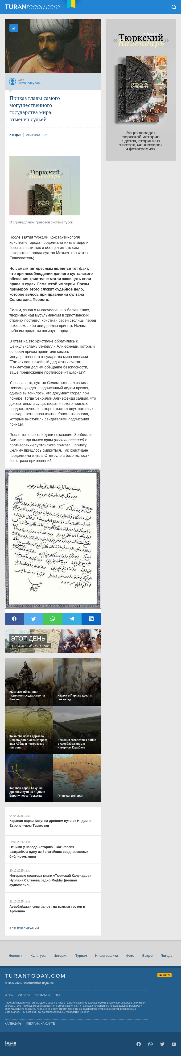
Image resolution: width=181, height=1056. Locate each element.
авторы (24, 994)
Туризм (81, 956)
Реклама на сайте (40, 1023)
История (60, 956)
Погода (166, 956)
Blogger (84, 1011)
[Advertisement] (44, 185)
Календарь (13, 1023)
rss (58, 994)
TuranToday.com (33, 7)
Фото (130, 956)
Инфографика (106, 956)
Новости (16, 956)
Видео (147, 956)
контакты (42, 994)
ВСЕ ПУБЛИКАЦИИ (24, 928)
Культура (38, 956)
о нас (9, 994)
